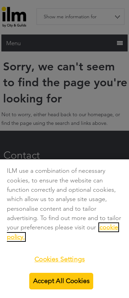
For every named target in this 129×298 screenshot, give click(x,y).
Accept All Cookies (61, 281)
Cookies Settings (59, 259)
